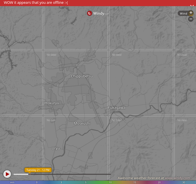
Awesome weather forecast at (154, 178)
